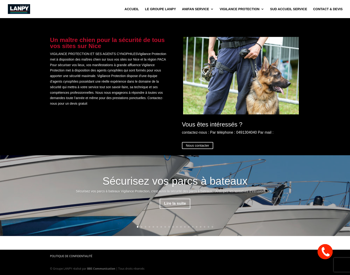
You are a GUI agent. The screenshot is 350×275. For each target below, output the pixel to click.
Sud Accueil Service (288, 9)
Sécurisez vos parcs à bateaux (175, 181)
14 (189, 227)
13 (185, 227)
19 (208, 227)
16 (196, 227)
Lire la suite (175, 203)
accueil (132, 9)
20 (212, 227)
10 (173, 227)
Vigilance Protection (239, 9)
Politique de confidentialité (71, 256)
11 (177, 227)
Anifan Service (195, 9)
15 (193, 227)
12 (181, 227)
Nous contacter (197, 145)
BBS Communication (101, 269)
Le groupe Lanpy (160, 9)
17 (200, 227)
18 (204, 227)
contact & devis (328, 9)
